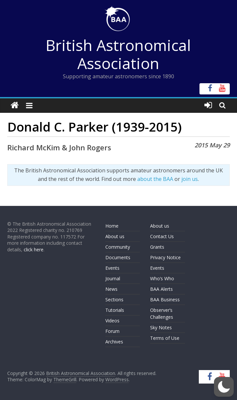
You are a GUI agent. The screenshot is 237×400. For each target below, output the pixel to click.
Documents (117, 257)
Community (117, 247)
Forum (112, 331)
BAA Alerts (161, 289)
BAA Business (165, 299)
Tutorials (114, 310)
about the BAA (155, 179)
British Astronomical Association (118, 54)
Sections (114, 299)
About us (114, 236)
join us (189, 179)
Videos (112, 320)
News (111, 289)
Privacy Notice (165, 257)
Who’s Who (162, 278)
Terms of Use (164, 338)
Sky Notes (161, 327)
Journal (112, 278)
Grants (157, 247)
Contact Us (162, 236)
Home (111, 226)
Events (112, 268)
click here (33, 249)
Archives (114, 341)
